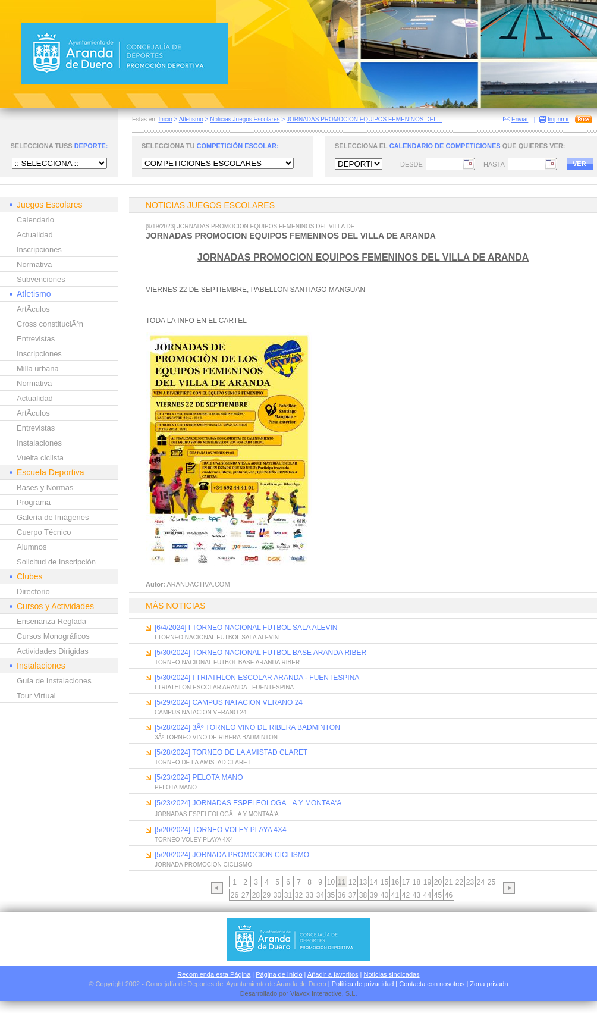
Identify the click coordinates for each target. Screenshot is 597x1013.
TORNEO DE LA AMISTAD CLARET (203, 762)
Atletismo (191, 119)
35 (331, 895)
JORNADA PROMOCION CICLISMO (203, 864)
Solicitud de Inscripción (56, 561)
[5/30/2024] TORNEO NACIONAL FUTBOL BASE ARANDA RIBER (260, 652)
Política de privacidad (363, 983)
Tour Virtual (36, 695)
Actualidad (35, 234)
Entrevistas (36, 338)
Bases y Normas (45, 487)
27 (245, 895)
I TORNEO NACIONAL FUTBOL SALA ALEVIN (217, 637)
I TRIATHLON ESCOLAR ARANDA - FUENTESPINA (224, 687)
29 (267, 895)
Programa (34, 502)
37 (352, 895)
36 (341, 895)
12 (352, 882)
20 (438, 882)
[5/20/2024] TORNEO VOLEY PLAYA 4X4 (221, 830)
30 (277, 895)
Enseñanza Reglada (51, 621)
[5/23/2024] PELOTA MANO (199, 777)
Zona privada (489, 983)
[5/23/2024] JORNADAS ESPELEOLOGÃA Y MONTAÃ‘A (248, 803)
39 (374, 895)
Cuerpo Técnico (44, 532)
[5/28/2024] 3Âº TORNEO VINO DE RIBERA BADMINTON (247, 727)
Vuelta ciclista (40, 457)
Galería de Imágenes (53, 517)
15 (384, 882)
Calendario (35, 219)
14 (374, 882)
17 (406, 882)
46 (449, 895)
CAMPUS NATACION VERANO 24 (201, 712)
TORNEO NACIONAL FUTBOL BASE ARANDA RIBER (227, 662)
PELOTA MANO (176, 787)
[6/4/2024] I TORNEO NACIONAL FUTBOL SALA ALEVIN (246, 627)
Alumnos (32, 546)
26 (234, 895)
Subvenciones (41, 279)
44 (427, 895)
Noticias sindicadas (392, 974)
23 (470, 882)
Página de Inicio (279, 974)
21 (449, 882)
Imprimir (558, 119)
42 (406, 895)
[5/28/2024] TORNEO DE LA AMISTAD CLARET (231, 752)
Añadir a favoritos (333, 974)
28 (256, 895)
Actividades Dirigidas (53, 651)
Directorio (33, 591)
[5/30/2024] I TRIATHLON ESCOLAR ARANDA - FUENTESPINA (257, 677)
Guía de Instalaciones (54, 680)
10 (331, 882)
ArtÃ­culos (33, 309)
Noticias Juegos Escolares (244, 119)
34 (320, 895)
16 (395, 882)
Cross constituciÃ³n (50, 323)
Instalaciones (39, 442)
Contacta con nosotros (431, 983)
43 (416, 895)
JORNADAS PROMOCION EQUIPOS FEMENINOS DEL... (364, 119)
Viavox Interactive (316, 993)
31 (288, 895)
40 (384, 895)
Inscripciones (39, 249)
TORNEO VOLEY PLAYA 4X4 (194, 839)
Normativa (34, 264)
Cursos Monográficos (53, 636)
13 (363, 882)
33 (309, 895)
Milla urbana (38, 368)
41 (395, 895)
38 (363, 895)
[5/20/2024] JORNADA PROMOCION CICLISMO (232, 855)
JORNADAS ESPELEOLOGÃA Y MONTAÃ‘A (217, 814)
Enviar (519, 119)
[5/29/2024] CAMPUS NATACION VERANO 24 (229, 702)
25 (491, 882)
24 (481, 882)
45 (438, 895)
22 (459, 882)
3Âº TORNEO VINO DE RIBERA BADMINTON (216, 737)
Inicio (165, 119)
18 (416, 882)
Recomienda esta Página (213, 974)
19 (427, 882)
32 (299, 895)
